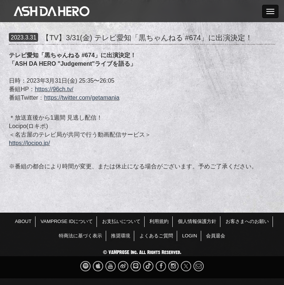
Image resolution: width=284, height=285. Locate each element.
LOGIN (189, 235)
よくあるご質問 (156, 235)
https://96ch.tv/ (54, 89)
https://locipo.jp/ (29, 143)
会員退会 (215, 235)
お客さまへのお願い (247, 221)
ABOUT (23, 221)
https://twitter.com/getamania (81, 98)
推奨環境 (120, 235)
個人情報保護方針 (197, 221)
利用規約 (159, 221)
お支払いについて (121, 221)
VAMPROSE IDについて (67, 221)
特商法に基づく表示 (80, 235)
